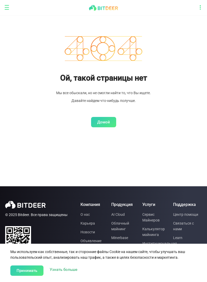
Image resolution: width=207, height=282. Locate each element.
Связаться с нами (183, 226)
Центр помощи (185, 214)
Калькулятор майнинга (153, 232)
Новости (87, 232)
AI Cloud (118, 214)
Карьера (87, 223)
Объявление (90, 241)
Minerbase (119, 238)
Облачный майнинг (120, 226)
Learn (177, 238)
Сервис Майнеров (151, 217)
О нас (85, 214)
